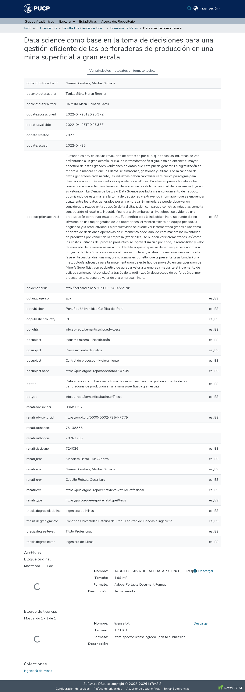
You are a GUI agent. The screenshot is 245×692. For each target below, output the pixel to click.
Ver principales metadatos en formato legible (122, 70)
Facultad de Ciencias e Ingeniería (83, 28)
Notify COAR (231, 688)
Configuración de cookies (73, 689)
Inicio (27, 28)
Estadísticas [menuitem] (88, 21)
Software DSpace (97, 683)
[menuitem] (195, 8)
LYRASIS (154, 683)
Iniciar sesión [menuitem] (209, 8)
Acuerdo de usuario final (143, 689)
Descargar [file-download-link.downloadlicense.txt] (201, 623)
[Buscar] (189, 8)
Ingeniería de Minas (124, 28)
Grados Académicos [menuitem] (39, 21)
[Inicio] (37, 8)
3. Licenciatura (46, 28)
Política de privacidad (108, 689)
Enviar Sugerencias (176, 689)
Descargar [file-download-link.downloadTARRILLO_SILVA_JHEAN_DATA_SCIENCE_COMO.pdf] (203, 571)
